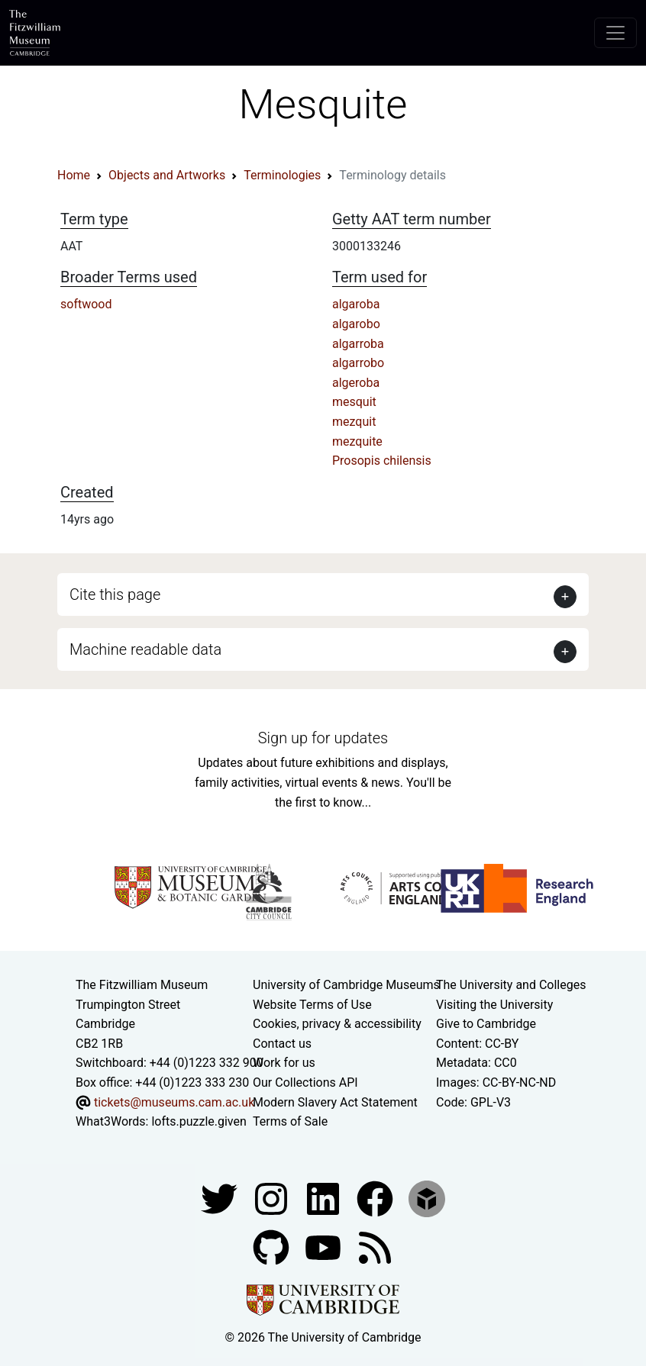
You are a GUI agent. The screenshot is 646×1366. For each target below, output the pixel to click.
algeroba (356, 382)
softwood (85, 304)
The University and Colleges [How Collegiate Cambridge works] (511, 985)
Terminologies (282, 175)
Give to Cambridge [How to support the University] (486, 1023)
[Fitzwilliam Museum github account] (273, 1246)
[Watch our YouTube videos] (324, 1246)
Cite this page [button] (114, 594)
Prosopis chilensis (381, 460)
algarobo (356, 324)
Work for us (284, 1062)
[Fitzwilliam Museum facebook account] (324, 1197)
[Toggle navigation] (615, 33)
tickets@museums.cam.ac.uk (174, 1102)
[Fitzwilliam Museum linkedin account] (376, 1197)
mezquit (354, 421)
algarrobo (358, 363)
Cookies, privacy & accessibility (337, 1023)
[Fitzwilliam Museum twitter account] (221, 1197)
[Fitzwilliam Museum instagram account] (273, 1197)
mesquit (354, 402)
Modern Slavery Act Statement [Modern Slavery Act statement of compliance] (335, 1102)
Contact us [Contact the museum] (282, 1043)
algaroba (356, 304)
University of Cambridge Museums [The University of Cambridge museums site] (346, 985)
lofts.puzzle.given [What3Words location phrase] (198, 1121)
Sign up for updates (323, 738)
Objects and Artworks (166, 175)
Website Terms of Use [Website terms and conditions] (312, 1004)
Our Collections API (305, 1082)
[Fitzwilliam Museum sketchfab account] (426, 1197)
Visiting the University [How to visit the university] (494, 1004)
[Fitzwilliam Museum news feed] (374, 1246)
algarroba (358, 344)
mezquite (357, 441)
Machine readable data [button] (145, 649)
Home (73, 175)
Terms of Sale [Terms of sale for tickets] (290, 1121)
